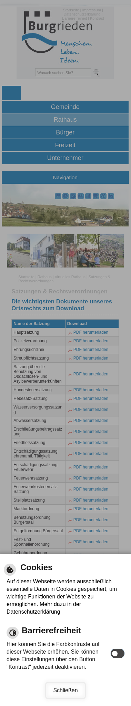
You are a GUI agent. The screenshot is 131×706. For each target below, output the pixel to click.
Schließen (65, 690)
